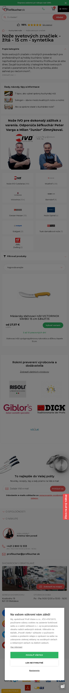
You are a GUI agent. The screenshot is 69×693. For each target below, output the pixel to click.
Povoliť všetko (34, 655)
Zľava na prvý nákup (66, 507)
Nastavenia (34, 670)
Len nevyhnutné (34, 663)
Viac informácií (16, 647)
